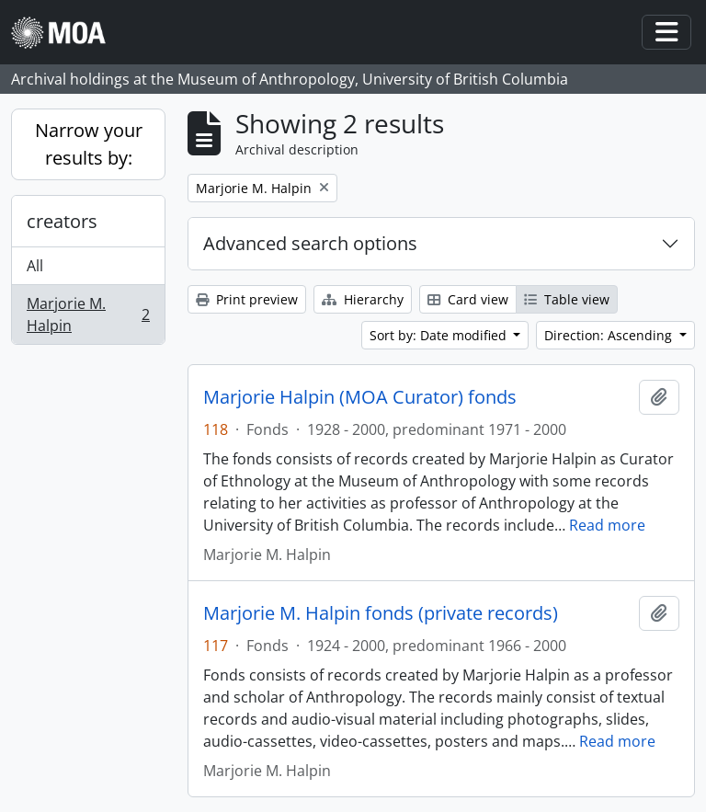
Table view (566, 299)
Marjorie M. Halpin (88, 314)
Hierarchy (363, 299)
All (35, 266)
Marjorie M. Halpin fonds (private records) (380, 613)
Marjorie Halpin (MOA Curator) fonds (360, 397)
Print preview (247, 299)
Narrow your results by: (88, 144)
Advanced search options (310, 243)
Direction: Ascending (610, 335)
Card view (467, 299)
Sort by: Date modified (440, 335)
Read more (607, 525)
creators (62, 221)
